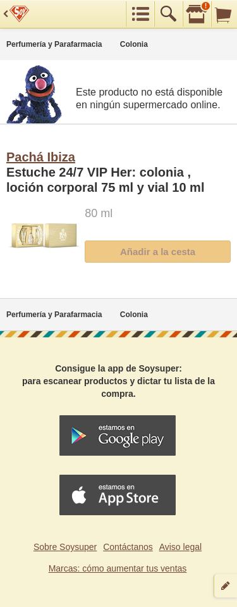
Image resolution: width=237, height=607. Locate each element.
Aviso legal (180, 547)
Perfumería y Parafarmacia (54, 44)
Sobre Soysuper (65, 547)
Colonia (134, 44)
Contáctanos (128, 547)
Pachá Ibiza (40, 157)
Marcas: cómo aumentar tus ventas (118, 568)
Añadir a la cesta (157, 251)
